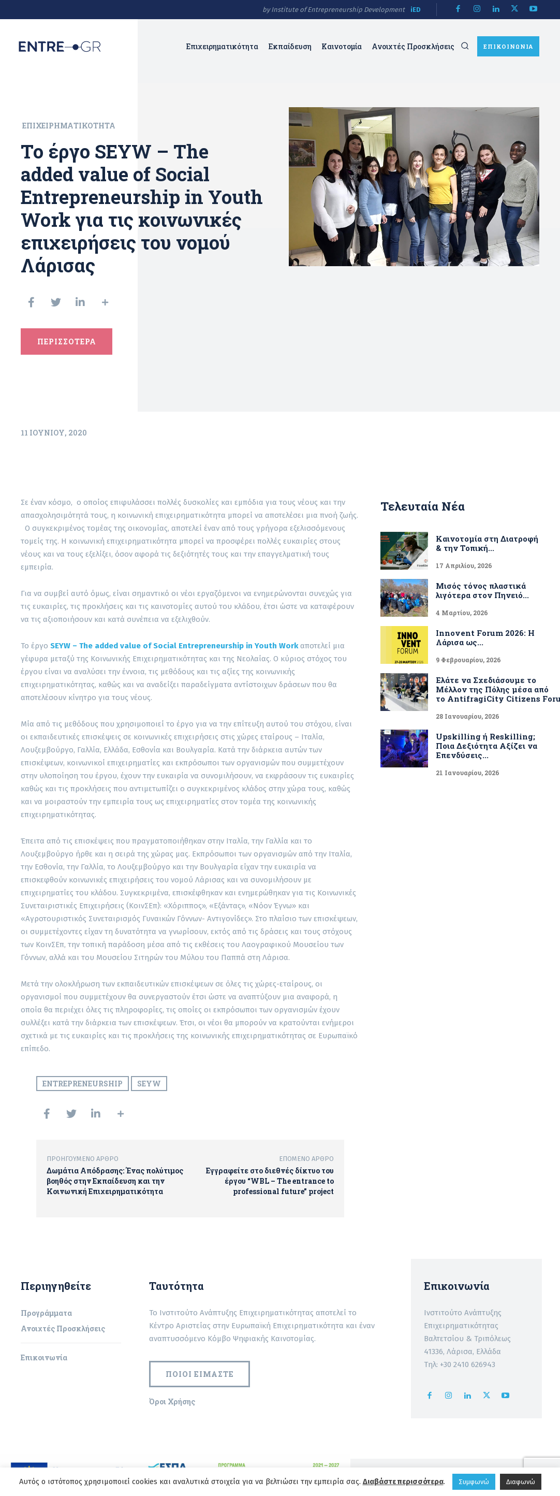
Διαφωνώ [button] (520, 1482)
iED (415, 9)
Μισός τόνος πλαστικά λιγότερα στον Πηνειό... (473, 590)
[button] (464, 46)
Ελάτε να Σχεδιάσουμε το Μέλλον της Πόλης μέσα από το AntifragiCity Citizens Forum (490, 687)
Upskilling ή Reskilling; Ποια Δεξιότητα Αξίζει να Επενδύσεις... (485, 742)
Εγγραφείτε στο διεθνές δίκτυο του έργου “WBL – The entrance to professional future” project (270, 1182)
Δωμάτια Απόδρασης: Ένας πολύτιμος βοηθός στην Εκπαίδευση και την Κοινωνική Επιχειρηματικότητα (115, 1182)
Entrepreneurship (82, 1085)
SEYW (149, 1085)
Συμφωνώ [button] (474, 1482)
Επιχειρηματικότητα (68, 125)
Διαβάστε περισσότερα (403, 1481)
